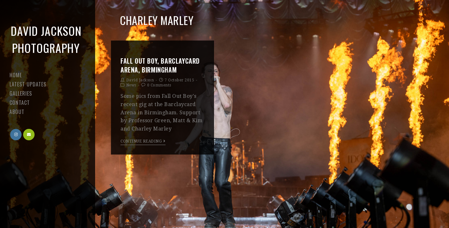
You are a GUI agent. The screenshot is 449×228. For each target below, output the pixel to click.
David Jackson (140, 80)
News (131, 85)
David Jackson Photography (46, 39)
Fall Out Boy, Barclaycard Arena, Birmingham (160, 65)
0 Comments (159, 85)
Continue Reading (143, 141)
